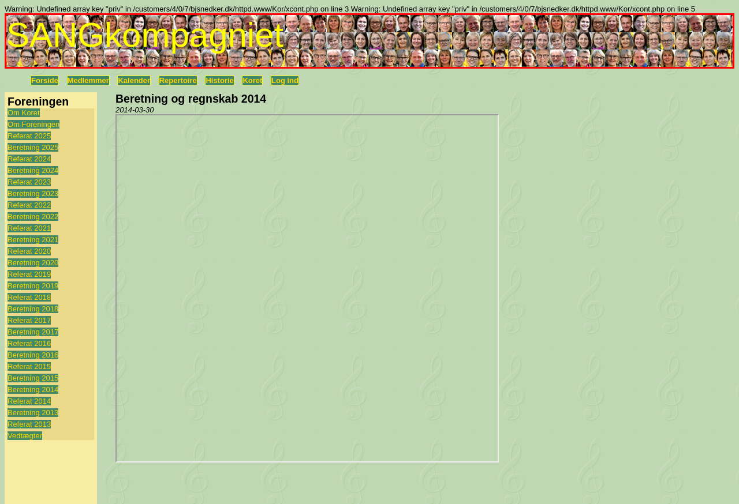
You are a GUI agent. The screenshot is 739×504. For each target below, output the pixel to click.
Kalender (134, 80)
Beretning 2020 (33, 262)
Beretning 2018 (33, 308)
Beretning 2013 (33, 412)
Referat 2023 (29, 182)
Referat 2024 (29, 159)
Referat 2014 (29, 401)
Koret (252, 80)
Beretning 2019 (33, 285)
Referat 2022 (29, 205)
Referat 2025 (29, 135)
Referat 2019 (29, 274)
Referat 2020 (29, 251)
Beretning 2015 (33, 378)
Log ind (284, 80)
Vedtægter (25, 435)
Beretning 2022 (33, 216)
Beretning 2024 (33, 170)
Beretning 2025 (33, 147)
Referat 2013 (29, 424)
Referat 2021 (29, 228)
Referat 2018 (29, 297)
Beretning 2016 (33, 355)
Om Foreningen (33, 124)
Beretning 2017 (33, 332)
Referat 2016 (29, 343)
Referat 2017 (29, 320)
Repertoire (178, 80)
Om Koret (24, 112)
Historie (219, 80)
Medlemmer (88, 80)
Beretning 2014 (33, 389)
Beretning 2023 (33, 193)
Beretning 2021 (33, 239)
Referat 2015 (29, 366)
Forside (44, 80)
